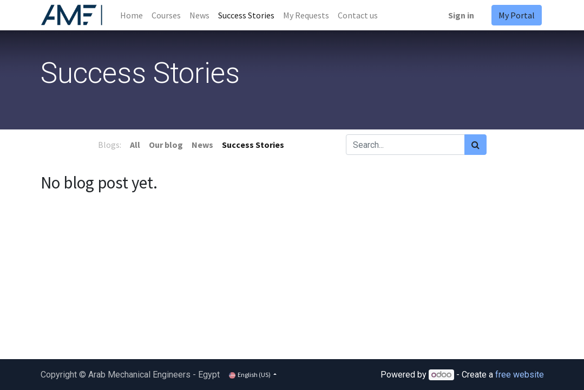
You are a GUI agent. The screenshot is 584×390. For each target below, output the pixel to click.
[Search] (475, 144)
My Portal (516, 15)
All (135, 144)
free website (519, 374)
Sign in (461, 15)
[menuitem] (131, 15)
